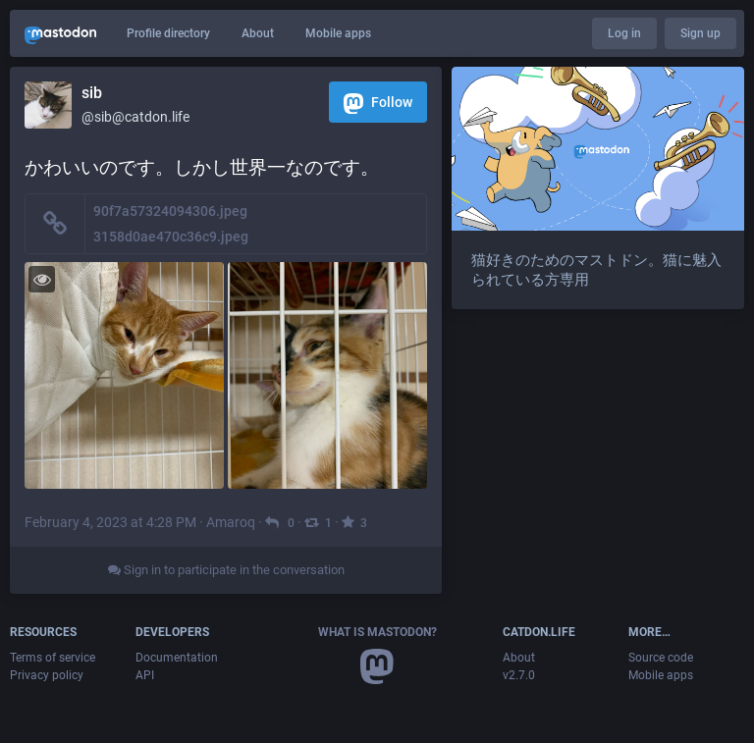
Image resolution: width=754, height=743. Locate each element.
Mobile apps (338, 33)
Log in (624, 33)
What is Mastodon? (377, 632)
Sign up (700, 33)
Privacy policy (46, 675)
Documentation (176, 657)
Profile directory (168, 33)
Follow (378, 103)
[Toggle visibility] (41, 279)
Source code (660, 657)
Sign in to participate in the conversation (226, 569)
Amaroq (230, 522)
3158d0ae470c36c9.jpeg (170, 236)
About (258, 33)
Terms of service (52, 657)
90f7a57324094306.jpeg (170, 211)
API (144, 675)
